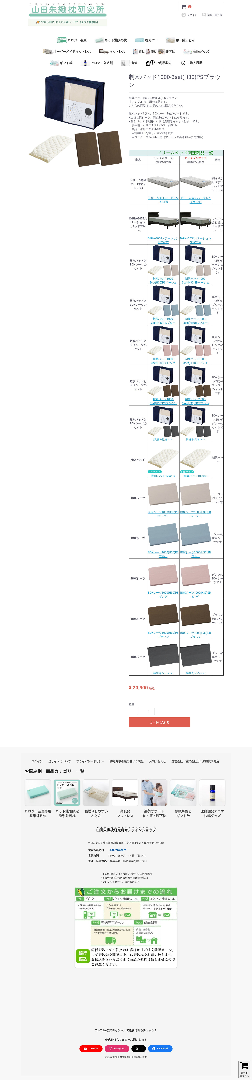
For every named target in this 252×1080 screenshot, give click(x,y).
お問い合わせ (157, 761)
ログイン (189, 15)
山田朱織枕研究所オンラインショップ (126, 830)
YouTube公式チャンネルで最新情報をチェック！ (126, 1030)
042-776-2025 (118, 850)
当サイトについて (59, 761)
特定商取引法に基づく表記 (127, 761)
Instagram (117, 1048)
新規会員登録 (211, 15)
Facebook (160, 1048)
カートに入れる (159, 722)
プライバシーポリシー (90, 761)
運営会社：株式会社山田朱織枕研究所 (195, 761)
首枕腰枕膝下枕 (154, 51)
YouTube (91, 1048)
